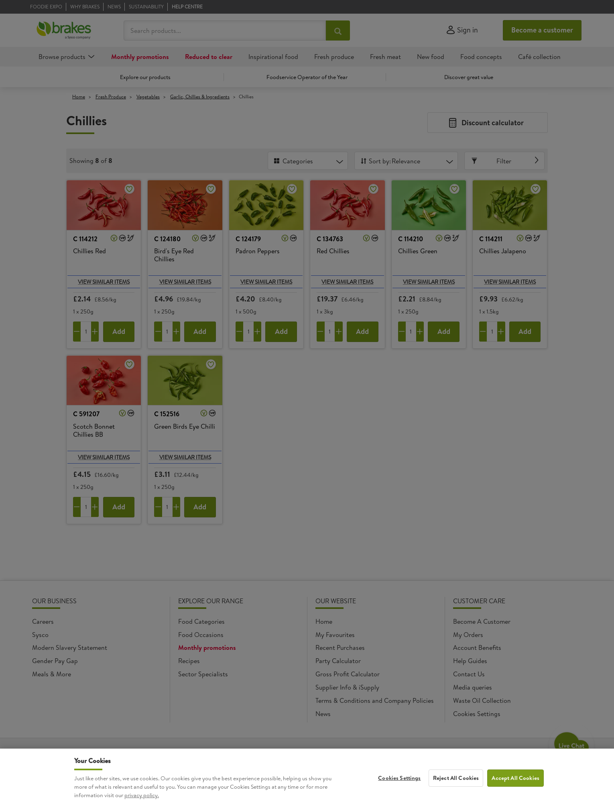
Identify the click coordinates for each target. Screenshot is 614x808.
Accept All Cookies (515, 781)
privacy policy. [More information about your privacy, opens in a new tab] (141, 798)
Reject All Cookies (456, 781)
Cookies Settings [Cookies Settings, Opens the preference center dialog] (399, 781)
